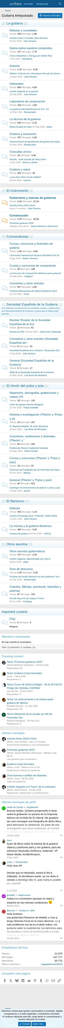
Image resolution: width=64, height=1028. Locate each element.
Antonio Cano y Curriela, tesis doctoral (28, 38)
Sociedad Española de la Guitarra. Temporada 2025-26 (37, 350)
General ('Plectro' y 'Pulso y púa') (31, 480)
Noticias (15, 508)
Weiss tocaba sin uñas (21, 127)
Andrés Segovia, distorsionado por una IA (30, 559)
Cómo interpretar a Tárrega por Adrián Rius (31, 55)
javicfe (27, 490)
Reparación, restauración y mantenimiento (27, 793)
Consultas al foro (20, 151)
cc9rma (47, 533)
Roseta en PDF (17, 332)
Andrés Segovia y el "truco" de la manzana (31, 786)
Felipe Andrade (30, 407)
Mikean (27, 473)
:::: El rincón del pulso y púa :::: (25, 386)
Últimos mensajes (13, 733)
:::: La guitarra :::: (14, 23)
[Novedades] (53, 4)
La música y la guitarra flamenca (30, 526)
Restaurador (30, 112)
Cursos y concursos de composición (33, 265)
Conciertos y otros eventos (27, 283)
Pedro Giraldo (31, 451)
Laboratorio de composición (27, 101)
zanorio (27, 180)
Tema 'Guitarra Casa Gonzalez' (24, 673)
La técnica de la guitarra (25, 119)
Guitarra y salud (20, 169)
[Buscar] (60, 4)
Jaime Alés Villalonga (50, 332)
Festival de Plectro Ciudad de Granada (29, 448)
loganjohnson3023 (51, 964)
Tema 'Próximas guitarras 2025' (24, 661)
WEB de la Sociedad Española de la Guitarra (32, 372)
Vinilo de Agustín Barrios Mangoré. (27, 404)
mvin (9, 840)
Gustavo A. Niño (27, 910)
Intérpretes (16, 83)
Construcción (19, 215)
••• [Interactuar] (61, 835)
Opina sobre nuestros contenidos (31, 48)
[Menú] (5, 4)
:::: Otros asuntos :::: (17, 544)
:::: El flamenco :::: (15, 501)
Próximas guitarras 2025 (22, 223)
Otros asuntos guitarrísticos (27, 551)
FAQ (12, 619)
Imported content (14, 612)
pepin (49, 127)
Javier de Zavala (15, 807)
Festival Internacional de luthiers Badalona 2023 (33, 291)
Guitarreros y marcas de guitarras (33, 197)
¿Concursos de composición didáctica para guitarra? (35, 273)
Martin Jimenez (30, 258)
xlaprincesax (24, 895)
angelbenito (32, 807)
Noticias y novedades (23, 30)
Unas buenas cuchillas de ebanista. (27, 775)
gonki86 (11, 895)
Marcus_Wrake (30, 162)
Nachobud (27, 59)
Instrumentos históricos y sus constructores (28, 745)
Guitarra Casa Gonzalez (20, 764)
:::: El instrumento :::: (17, 191)
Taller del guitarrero (16, 781)
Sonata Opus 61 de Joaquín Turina (27, 598)
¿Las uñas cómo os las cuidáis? (25, 177)
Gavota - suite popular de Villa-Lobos (28, 159)
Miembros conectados (16, 636)
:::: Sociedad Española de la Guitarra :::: (32, 304)
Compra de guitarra (19, 533)
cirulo (26, 294)
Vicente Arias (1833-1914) (22, 205)
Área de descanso (21, 569)
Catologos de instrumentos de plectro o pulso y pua (35, 487)
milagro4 (28, 276)
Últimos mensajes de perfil (19, 802)
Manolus (11, 910)
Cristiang (27, 601)
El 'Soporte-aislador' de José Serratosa (29, 426)
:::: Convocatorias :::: (17, 236)
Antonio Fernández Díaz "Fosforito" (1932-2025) (33, 516)
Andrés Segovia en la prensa (24, 91)
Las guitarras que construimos (22, 759)
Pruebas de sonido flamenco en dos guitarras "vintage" (36, 576)
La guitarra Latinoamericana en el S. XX (29, 109)
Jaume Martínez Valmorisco (44, 226)
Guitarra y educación (23, 134)
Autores (15, 65)
